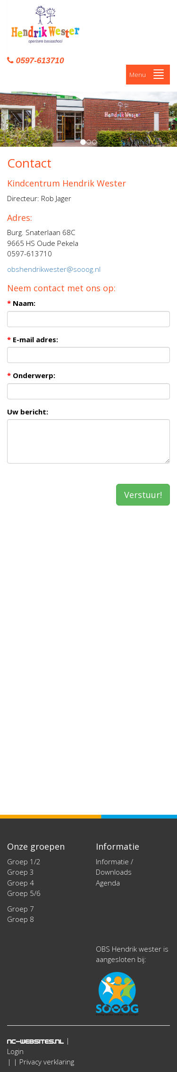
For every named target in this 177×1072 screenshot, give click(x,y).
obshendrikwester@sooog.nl (54, 269)
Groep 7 (20, 908)
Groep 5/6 (24, 893)
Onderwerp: (31, 375)
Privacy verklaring (46, 1061)
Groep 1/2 (24, 861)
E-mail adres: (32, 339)
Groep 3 (20, 872)
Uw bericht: (27, 411)
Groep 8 (20, 919)
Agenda (108, 882)
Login (15, 1051)
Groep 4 (20, 882)
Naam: (21, 303)
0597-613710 (35, 60)
